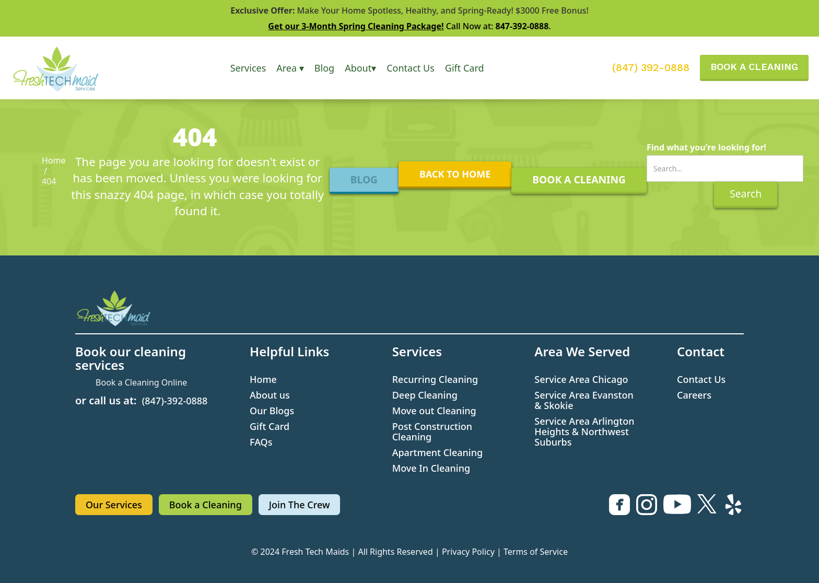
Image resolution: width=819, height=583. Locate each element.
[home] (66, 68)
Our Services (114, 504)
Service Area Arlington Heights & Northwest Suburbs (584, 431)
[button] (248, 67)
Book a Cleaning (205, 504)
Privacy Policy (468, 551)
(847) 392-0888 (650, 68)
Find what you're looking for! (706, 147)
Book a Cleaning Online (141, 382)
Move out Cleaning (434, 410)
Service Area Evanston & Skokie (583, 400)
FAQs (261, 442)
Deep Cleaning (425, 395)
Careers (694, 395)
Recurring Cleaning (435, 379)
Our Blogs (272, 410)
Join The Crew (299, 504)
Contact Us (411, 68)
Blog (324, 68)
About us (270, 395)
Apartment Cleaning (437, 452)
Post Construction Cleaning (432, 431)
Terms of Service (536, 551)
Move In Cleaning (431, 468)
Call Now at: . (409, 26)
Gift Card (464, 68)
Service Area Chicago (581, 379)
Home (54, 160)
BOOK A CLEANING (754, 66)
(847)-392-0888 (175, 400)
